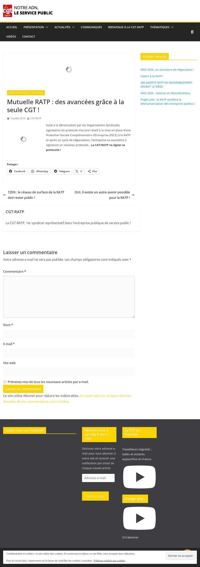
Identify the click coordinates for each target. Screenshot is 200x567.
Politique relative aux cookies (109, 560)
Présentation (34, 27)
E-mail (9, 344)
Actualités (62, 27)
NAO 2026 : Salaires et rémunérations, (165, 93)
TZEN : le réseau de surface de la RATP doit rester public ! (33, 195)
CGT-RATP (35, 118)
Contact (28, 36)
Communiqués (91, 27)
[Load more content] (135, 499)
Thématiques (159, 27)
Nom (8, 325)
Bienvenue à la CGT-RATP (126, 27)
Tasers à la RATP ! (151, 76)
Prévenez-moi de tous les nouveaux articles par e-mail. (48, 382)
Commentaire (14, 271)
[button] (46, 27)
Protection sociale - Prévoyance (26, 92)
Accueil (11, 27)
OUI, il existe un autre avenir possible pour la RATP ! (105, 195)
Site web (9, 363)
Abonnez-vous (95, 496)
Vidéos (11, 36)
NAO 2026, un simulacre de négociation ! (167, 69)
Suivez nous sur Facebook (24, 430)
